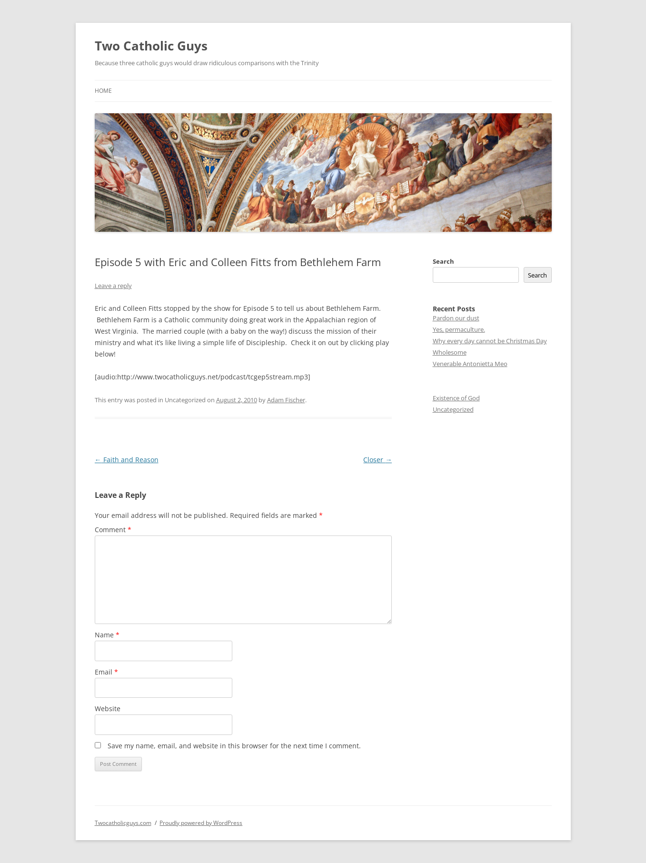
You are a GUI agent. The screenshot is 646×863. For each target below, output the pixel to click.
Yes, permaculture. (459, 329)
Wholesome (450, 352)
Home (103, 91)
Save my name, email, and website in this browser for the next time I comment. (234, 745)
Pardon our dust (456, 318)
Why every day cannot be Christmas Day (490, 341)
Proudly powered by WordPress (200, 823)
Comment (113, 529)
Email (106, 671)
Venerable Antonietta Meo (470, 363)
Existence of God (456, 398)
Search (443, 261)
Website (107, 708)
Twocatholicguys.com (123, 823)
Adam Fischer (286, 400)
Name (107, 634)
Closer (377, 459)
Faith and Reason (127, 459)
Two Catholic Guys (151, 45)
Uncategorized (453, 409)
